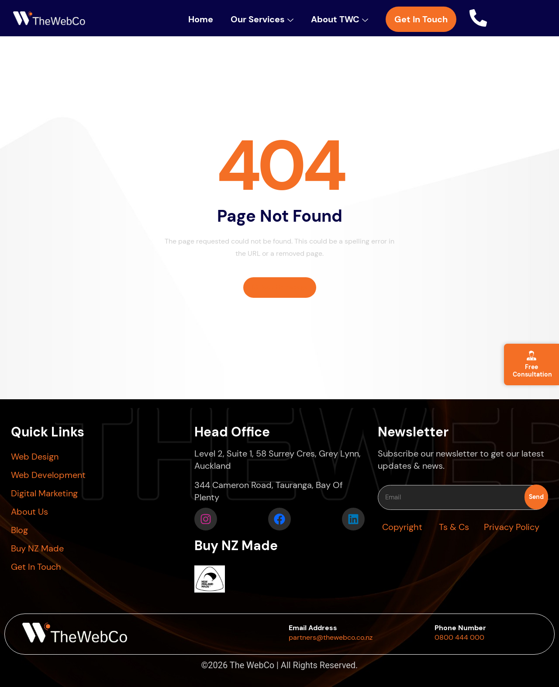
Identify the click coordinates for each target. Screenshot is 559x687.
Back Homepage (279, 287)
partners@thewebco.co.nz (331, 637)
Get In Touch (36, 566)
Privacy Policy (511, 527)
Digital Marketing (44, 493)
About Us (29, 511)
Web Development (48, 475)
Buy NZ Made (37, 548)
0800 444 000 (459, 637)
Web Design (35, 456)
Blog (19, 530)
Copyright (402, 527)
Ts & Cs (454, 527)
